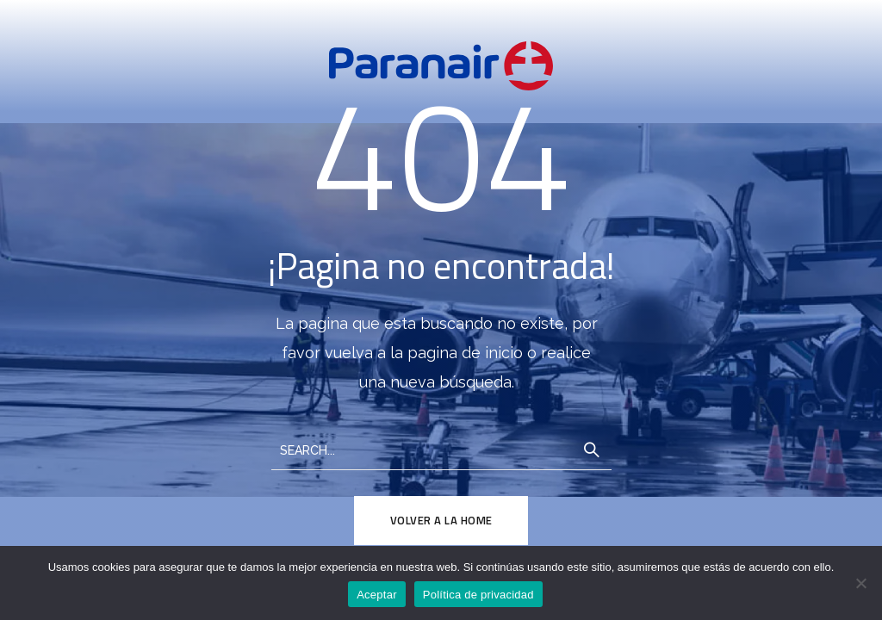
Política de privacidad (478, 594)
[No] (860, 583)
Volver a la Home (441, 520)
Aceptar (377, 594)
